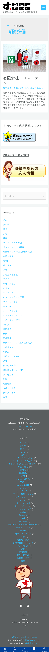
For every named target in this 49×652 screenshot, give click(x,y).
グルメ (6, 219)
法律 (5, 360)
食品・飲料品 (9, 388)
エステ (6, 278)
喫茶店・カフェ (10, 347)
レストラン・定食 (11, 319)
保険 (5, 333)
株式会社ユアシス (33, 643)
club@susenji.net (24, 426)
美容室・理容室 (10, 274)
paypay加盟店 (9, 283)
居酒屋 (6, 351)
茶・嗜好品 (8, 374)
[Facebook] (21, 605)
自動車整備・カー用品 (13, 370)
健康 (5, 238)
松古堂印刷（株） (33, 640)
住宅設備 (7, 329)
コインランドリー (11, 301)
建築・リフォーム (11, 356)
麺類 (5, 397)
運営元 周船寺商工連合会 (24, 637)
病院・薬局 (8, 256)
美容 (5, 233)
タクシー (7, 306)
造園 (5, 379)
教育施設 (7, 265)
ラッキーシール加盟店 (13, 247)
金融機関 (7, 383)
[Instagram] (28, 605)
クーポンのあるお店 (12, 242)
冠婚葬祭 (7, 338)
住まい (6, 228)
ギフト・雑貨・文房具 (13, 297)
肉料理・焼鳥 (9, 365)
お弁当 (6, 288)
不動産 (6, 324)
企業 (5, 269)
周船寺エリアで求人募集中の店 (17, 251)
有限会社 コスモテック (22, 80)
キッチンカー (9, 292)
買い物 (6, 224)
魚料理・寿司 (9, 392)
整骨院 (6, 260)
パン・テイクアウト (12, 315)
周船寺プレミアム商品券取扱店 (17, 342)
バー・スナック (10, 310)
